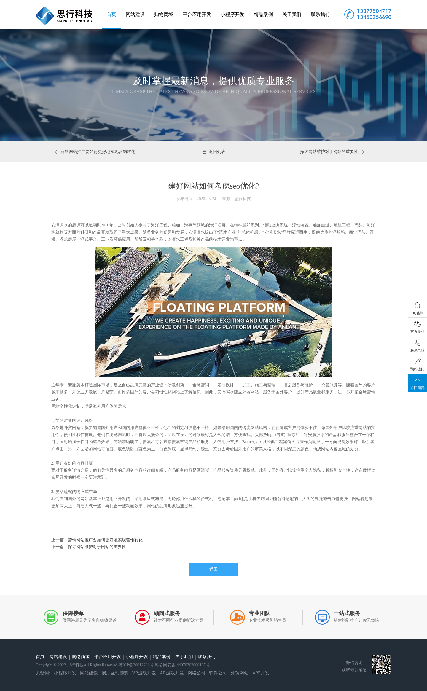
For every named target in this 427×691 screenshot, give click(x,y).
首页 (111, 14)
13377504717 (374, 11)
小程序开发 (232, 14)
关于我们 (291, 14)
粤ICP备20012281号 (136, 665)
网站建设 (135, 14)
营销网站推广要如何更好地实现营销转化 (95, 151)
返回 (213, 569)
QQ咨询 (417, 308)
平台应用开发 (197, 14)
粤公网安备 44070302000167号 (182, 665)
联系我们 (320, 14)
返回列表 (214, 151)
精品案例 (263, 14)
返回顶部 (417, 383)
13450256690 (374, 17)
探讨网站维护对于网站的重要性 (332, 151)
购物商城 (163, 14)
